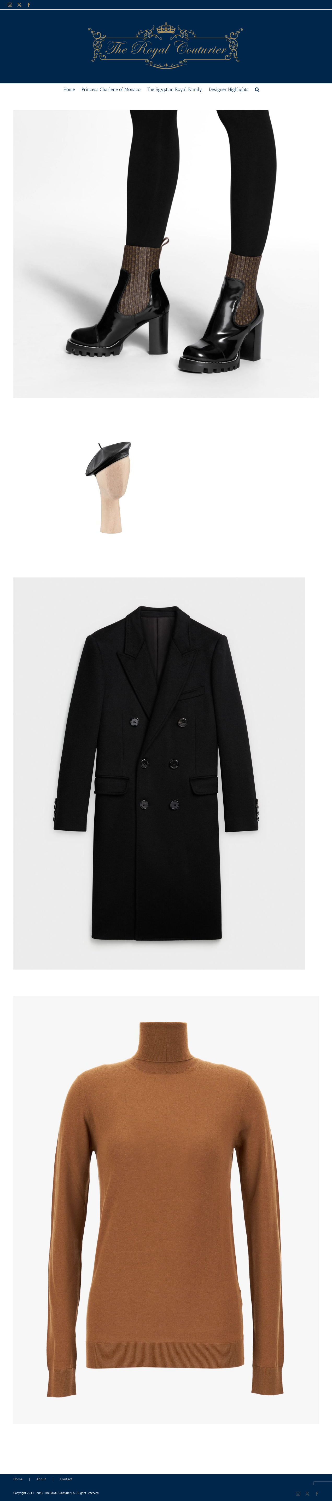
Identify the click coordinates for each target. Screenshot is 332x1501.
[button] (257, 89)
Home (17, 1479)
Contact (66, 1479)
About (41, 1479)
